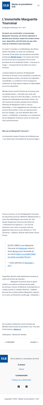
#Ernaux (15, 251)
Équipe (21, 369)
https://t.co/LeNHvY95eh (26, 254)
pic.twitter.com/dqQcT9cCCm (19, 257)
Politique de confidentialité (21, 380)
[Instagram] (26, 386)
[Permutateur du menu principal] (38, 5)
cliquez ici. (17, 329)
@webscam (22, 248)
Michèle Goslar (16, 57)
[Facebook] (19, 386)
